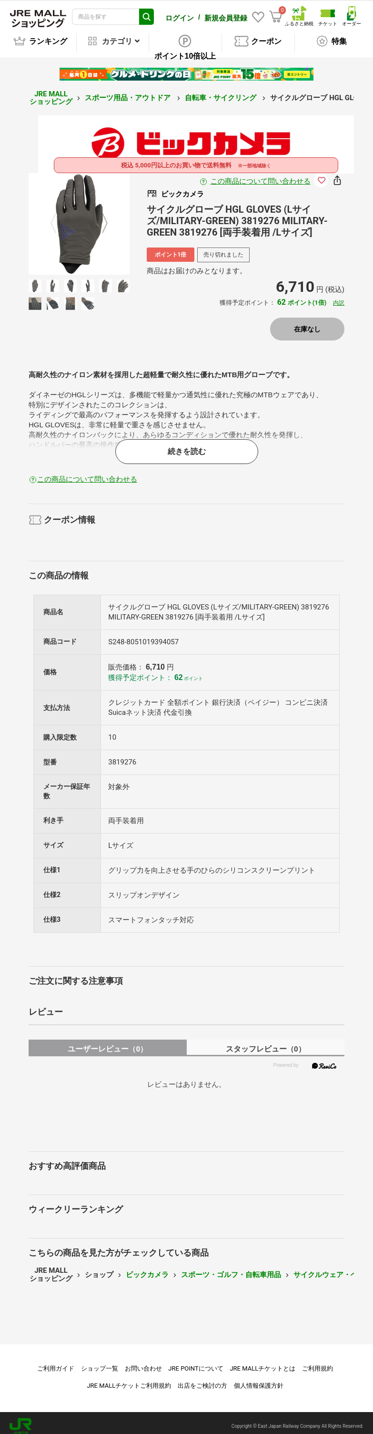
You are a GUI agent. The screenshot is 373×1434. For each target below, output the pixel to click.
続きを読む (187, 444)
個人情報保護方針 (258, 1378)
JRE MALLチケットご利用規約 (129, 1378)
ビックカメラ (147, 1268)
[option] (79, 217)
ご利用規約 (317, 1361)
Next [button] (99, 217)
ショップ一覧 (99, 1361)
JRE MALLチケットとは (262, 1361)
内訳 (338, 296)
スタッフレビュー (265, 1042)
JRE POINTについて (195, 1361)
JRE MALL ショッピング (51, 91)
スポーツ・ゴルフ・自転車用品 (231, 1268)
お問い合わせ (143, 1361)
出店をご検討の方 (202, 1378)
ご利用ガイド (55, 1361)
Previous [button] (59, 217)
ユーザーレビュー (107, 1042)
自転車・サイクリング (221, 91)
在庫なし (307, 322)
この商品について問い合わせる (261, 174)
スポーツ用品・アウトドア (128, 91)
